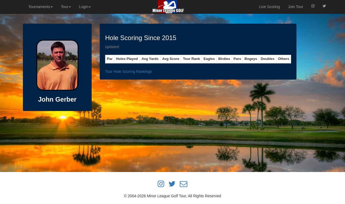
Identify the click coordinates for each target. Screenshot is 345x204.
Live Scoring (269, 7)
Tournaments (40, 7)
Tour (66, 7)
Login (85, 7)
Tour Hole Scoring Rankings (128, 71)
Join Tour (295, 7)
